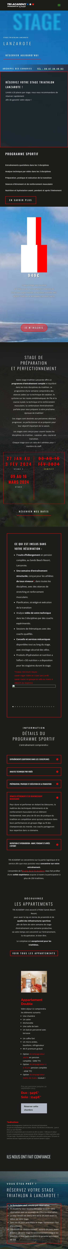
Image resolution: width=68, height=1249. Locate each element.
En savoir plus (20, 200)
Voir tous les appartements (34, 953)
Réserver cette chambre (31, 1108)
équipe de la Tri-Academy (33, 871)
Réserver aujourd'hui (22, 55)
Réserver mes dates (34, 511)
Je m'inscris (34, 327)
